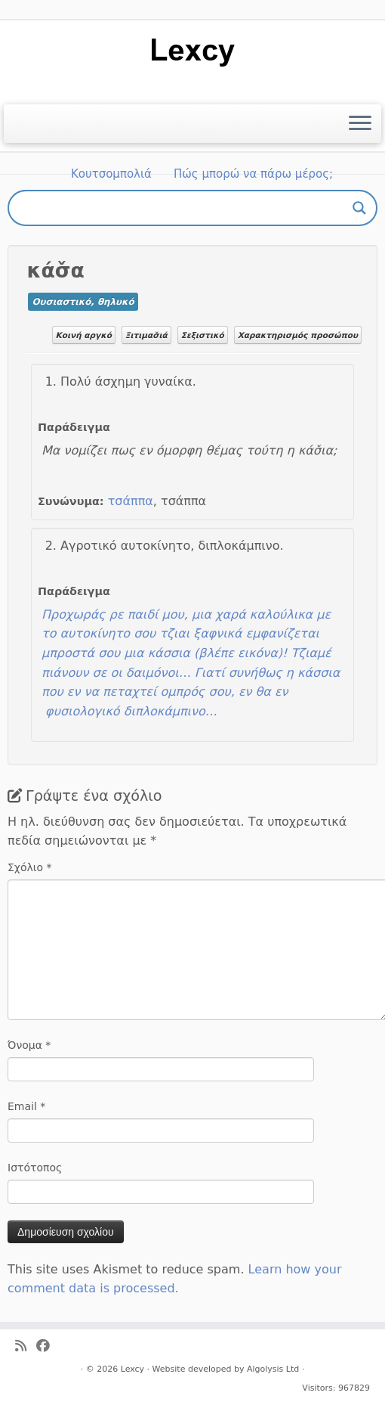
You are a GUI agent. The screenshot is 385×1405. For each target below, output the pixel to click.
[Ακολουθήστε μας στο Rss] (25, 1346)
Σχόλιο (30, 867)
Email (26, 1106)
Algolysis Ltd (273, 1369)
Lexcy (132, 1369)
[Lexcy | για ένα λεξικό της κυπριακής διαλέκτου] (192, 51)
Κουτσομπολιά (111, 174)
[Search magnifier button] (359, 208)
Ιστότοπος (35, 1168)
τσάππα (130, 501)
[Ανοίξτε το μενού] (360, 124)
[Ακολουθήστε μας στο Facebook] (48, 1346)
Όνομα (29, 1045)
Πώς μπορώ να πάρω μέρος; (253, 174)
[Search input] (185, 208)
